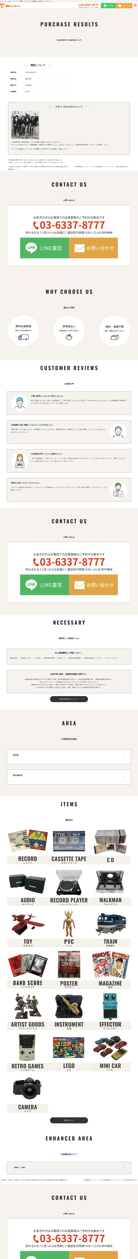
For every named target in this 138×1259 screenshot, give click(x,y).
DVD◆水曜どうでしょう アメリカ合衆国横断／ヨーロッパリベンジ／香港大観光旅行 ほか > (110, 1180)
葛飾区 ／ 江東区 (19, 1167)
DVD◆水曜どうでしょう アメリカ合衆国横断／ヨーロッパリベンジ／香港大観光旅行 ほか (101, 166)
